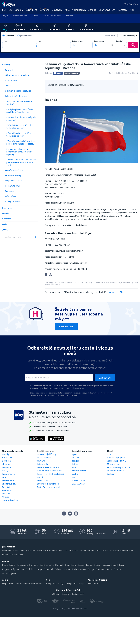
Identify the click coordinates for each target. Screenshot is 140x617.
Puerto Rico (7, 554)
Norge (39, 569)
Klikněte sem (66, 326)
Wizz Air (75, 457)
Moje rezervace (114, 464)
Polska (58, 569)
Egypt (4, 583)
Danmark (59, 565)
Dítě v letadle (11, 80)
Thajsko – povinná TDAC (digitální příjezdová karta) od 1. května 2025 (21, 162)
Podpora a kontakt (115, 470)
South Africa (36, 583)
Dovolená (44, 9)
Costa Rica (52, 550)
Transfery (122, 9)
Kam (39, 41)
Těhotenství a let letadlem (17, 75)
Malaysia (61, 583)
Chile (22, 550)
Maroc (19, 583)
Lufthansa (76, 464)
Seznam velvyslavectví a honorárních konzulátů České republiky (19, 152)
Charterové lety (107, 9)
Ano (111, 292)
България (33, 565)
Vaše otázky (10, 196)
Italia (121, 565)
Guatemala (85, 550)
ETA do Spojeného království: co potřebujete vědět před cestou (20, 142)
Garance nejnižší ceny (46, 454)
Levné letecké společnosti (48, 467)
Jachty (5, 229)
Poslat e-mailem (71, 73)
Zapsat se (105, 377)
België (5, 565)
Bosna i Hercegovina (18, 565)
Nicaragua (114, 550)
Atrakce (92, 9)
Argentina (6, 550)
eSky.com (64, 594)
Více (132, 9)
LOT (74, 477)
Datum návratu (99, 41)
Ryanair (75, 454)
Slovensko (100, 569)
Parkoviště (9, 191)
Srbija (74, 569)
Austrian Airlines (79, 470)
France (89, 565)
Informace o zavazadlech (48, 483)
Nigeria (26, 583)
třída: (124, 35)
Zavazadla (9, 70)
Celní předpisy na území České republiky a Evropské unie (19, 110)
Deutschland (70, 565)
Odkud (4, 41)
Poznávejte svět (12, 185)
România (82, 569)
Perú (131, 550)
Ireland (114, 565)
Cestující (119, 41)
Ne (121, 292)
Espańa (81, 565)
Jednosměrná (26, 35)
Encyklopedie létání (13, 180)
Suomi (109, 569)
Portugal (66, 569)
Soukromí (111, 474)
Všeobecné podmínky (116, 460)
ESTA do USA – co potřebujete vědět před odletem (20, 126)
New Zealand (94, 583)
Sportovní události (10, 500)
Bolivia (15, 550)
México (105, 550)
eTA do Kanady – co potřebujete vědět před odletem (21, 134)
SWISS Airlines (78, 483)
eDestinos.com (77, 594)
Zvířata (8, 85)
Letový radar (42, 464)
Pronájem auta (8, 474)
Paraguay (18, 554)
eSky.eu (55, 594)
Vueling (75, 474)
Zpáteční (9, 35)
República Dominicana (68, 550)
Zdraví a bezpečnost (14, 170)
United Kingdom (9, 573)
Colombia (41, 550)
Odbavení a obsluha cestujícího (19, 91)
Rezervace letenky (13, 175)
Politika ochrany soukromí (118, 467)
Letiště (40, 477)
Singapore (71, 583)
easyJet (75, 460)
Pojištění (6, 218)
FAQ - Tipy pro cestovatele (49, 487)
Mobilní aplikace (44, 457)
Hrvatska (106, 565)
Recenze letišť (43, 480)
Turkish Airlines (78, 480)
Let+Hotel (7, 9)
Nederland (30, 569)
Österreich (48, 569)
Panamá (124, 550)
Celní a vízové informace (16, 96)
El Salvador (31, 550)
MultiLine (41, 460)
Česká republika (47, 565)
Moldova (20, 569)
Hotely (5, 213)
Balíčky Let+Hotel (13, 201)
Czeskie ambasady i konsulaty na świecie (65, 84)
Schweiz (117, 569)
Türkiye (81, 583)
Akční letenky (79, 9)
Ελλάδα (97, 565)
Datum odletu (77, 41)
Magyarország (8, 569)
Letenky (19, 9)
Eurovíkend (31, 9)
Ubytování (57, 9)
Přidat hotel (110, 35)
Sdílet (57, 73)
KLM (74, 467)
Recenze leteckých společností (50, 474)
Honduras (95, 550)
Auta (67, 9)
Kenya (11, 583)
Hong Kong (51, 583)
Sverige (91, 569)
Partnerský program (116, 457)
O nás (109, 454)
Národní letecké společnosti (49, 470)
